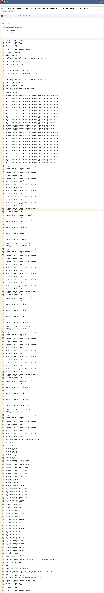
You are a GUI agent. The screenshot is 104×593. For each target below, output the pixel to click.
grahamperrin (13, 15)
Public (11, 11)
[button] (102, 2)
